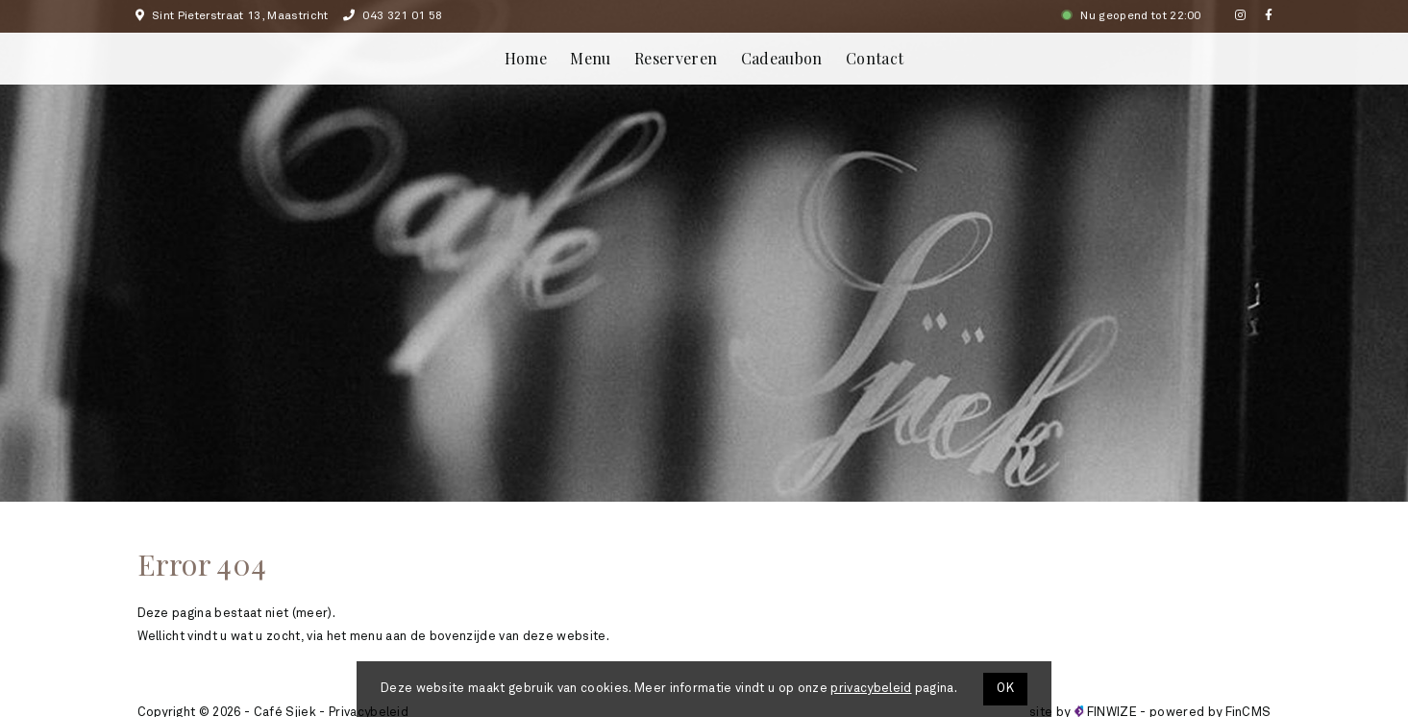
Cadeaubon (782, 58)
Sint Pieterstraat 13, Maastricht (232, 16)
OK (1005, 688)
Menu (590, 58)
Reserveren (675, 58)
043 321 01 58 (393, 16)
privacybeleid (870, 688)
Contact (874, 58)
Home (526, 58)
